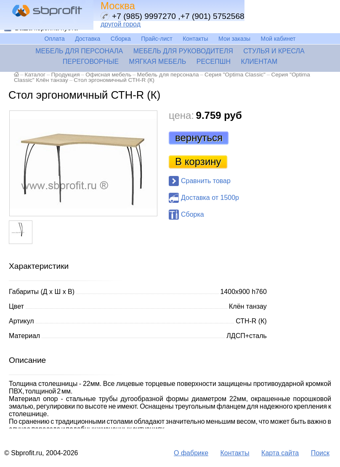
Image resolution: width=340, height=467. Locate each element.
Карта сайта (280, 453)
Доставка (87, 38)
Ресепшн (214, 61)
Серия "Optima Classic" (235, 74)
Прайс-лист (157, 38)
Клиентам (259, 61)
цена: (181, 115)
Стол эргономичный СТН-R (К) (114, 80)
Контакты (195, 38)
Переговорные (91, 61)
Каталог (35, 74)
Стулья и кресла (274, 51)
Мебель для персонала (79, 51)
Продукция (65, 74)
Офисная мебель (108, 74)
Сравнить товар (206, 180)
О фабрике (191, 453)
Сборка (121, 38)
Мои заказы (234, 38)
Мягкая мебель (157, 61)
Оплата (55, 38)
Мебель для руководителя (183, 51)
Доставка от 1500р (210, 197)
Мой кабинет (278, 38)
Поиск (320, 453)
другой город (121, 24)
